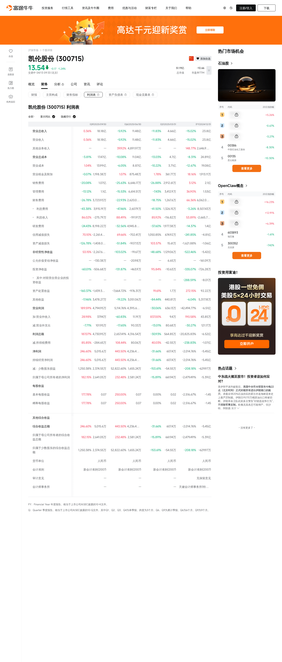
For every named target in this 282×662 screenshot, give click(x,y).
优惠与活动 (129, 8)
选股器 (11, 74)
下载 (266, 8)
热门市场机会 (231, 51)
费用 (111, 8)
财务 (44, 84)
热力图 (11, 88)
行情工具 (67, 8)
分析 (59, 84)
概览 (31, 84)
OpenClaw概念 (231, 185)
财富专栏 (151, 8)
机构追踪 (10, 101)
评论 (100, 84)
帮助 (188, 8)
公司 (74, 84)
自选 (11, 56)
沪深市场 (33, 50)
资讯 (87, 84)
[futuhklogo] (19, 8)
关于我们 (171, 8)
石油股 (223, 63)
